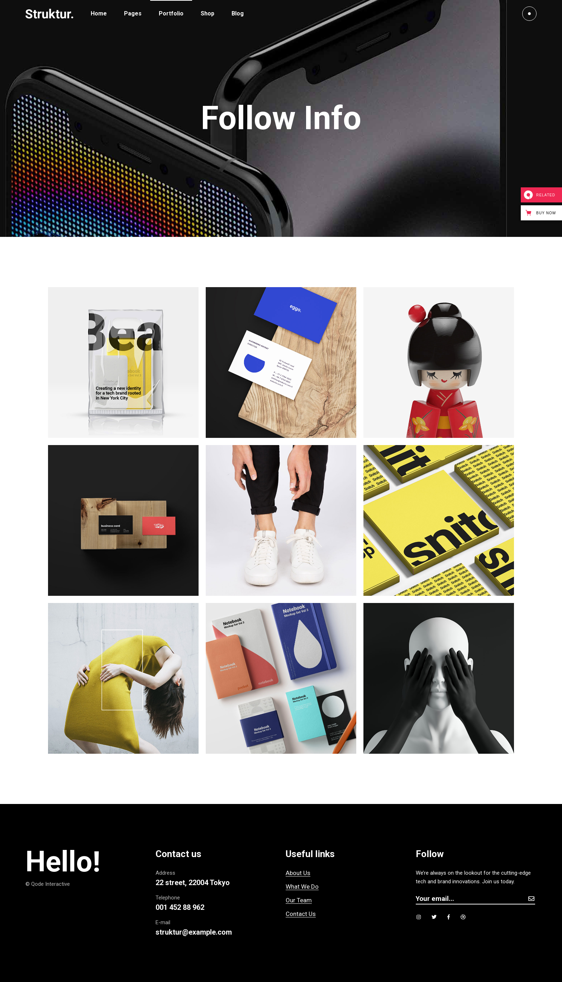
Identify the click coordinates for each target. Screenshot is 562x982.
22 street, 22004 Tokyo (193, 882)
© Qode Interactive (47, 884)
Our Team (299, 900)
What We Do (302, 886)
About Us (298, 872)
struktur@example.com (194, 932)
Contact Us (301, 913)
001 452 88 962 (180, 907)
